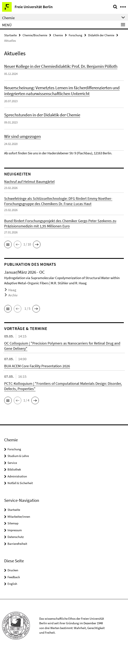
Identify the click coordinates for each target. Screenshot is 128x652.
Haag (12, 290)
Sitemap (13, 523)
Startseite (10, 35)
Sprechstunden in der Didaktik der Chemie (42, 115)
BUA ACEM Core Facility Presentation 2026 (37, 366)
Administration (17, 476)
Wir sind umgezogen (22, 136)
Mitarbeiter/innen (19, 517)
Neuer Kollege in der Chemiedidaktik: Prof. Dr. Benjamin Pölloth (60, 66)
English (12, 584)
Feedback (14, 577)
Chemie (58, 35)
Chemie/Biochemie (35, 35)
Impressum (15, 530)
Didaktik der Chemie (101, 35)
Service (12, 463)
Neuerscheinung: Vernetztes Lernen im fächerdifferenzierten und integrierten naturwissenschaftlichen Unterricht (62, 90)
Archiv (13, 295)
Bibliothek (14, 469)
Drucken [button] (13, 570)
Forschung (75, 35)
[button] (8, 244)
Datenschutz (16, 537)
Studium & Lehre (18, 456)
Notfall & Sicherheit (20, 483)
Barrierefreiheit (17, 544)
